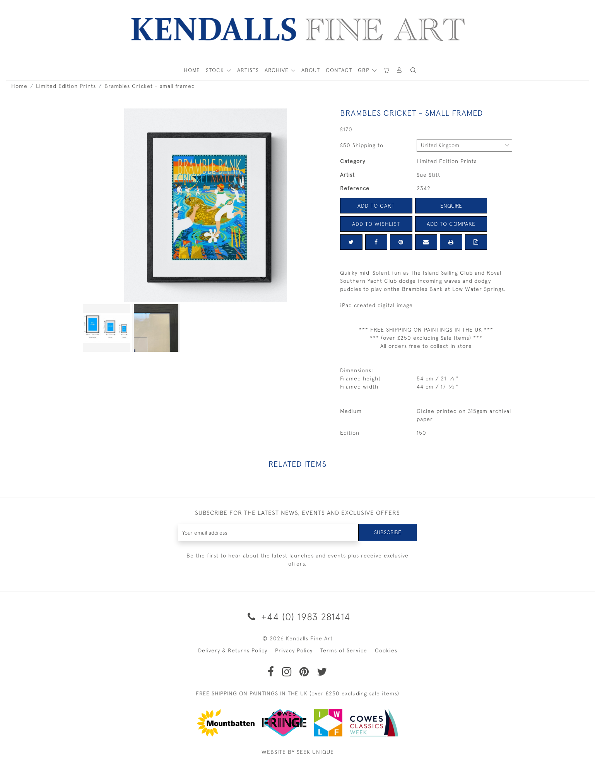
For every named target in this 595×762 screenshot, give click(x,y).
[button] (413, 70)
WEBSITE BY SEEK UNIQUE (298, 752)
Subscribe (387, 532)
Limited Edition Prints (66, 86)
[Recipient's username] (268, 532)
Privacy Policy (294, 650)
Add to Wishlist (376, 224)
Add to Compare (451, 224)
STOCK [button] (216, 70)
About (310, 70)
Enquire (451, 206)
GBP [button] (364, 70)
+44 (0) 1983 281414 (298, 616)
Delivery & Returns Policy (232, 650)
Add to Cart (376, 206)
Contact (339, 70)
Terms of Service (343, 650)
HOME (192, 70)
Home (19, 86)
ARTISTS (248, 70)
